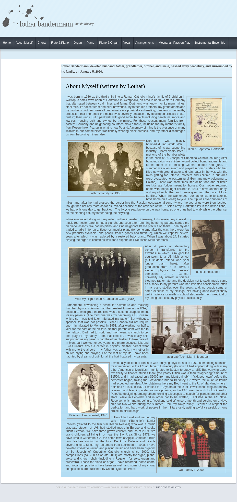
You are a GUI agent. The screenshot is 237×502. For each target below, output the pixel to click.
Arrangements (144, 42)
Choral (41, 42)
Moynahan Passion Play (174, 42)
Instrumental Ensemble (210, 42)
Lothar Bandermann (46, 24)
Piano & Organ (108, 42)
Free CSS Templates (168, 487)
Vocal (126, 42)
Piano (90, 42)
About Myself (24, 42)
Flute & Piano (60, 42)
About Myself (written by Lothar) (105, 86)
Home (7, 42)
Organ (78, 42)
